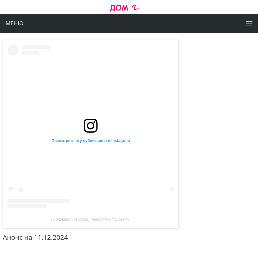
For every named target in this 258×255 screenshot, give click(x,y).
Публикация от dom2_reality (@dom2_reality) (91, 219)
